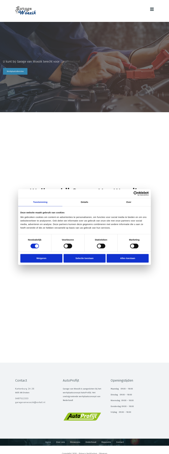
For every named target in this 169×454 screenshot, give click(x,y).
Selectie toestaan (85, 258)
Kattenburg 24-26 (24, 388)
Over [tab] (128, 202)
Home (48, 442)
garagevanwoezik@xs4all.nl (30, 402)
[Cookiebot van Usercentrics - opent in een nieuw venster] (136, 193)
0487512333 (21, 398)
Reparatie (106, 442)
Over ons (60, 442)
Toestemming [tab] (40, 202)
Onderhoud (91, 442)
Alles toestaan (127, 258)
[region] (84, 67)
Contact (120, 442)
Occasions (75, 442)
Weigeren (41, 258)
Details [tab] (84, 202)
